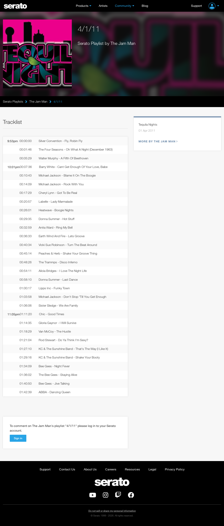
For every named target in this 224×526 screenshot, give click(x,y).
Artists (103, 5)
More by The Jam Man (158, 141)
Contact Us (67, 471)
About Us (90, 471)
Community (123, 5)
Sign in (18, 440)
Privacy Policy (175, 471)
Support (196, 5)
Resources (132, 471)
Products (82, 5)
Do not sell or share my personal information (112, 513)
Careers (110, 471)
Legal (152, 471)
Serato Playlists (13, 101)
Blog (145, 5)
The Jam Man (38, 101)
